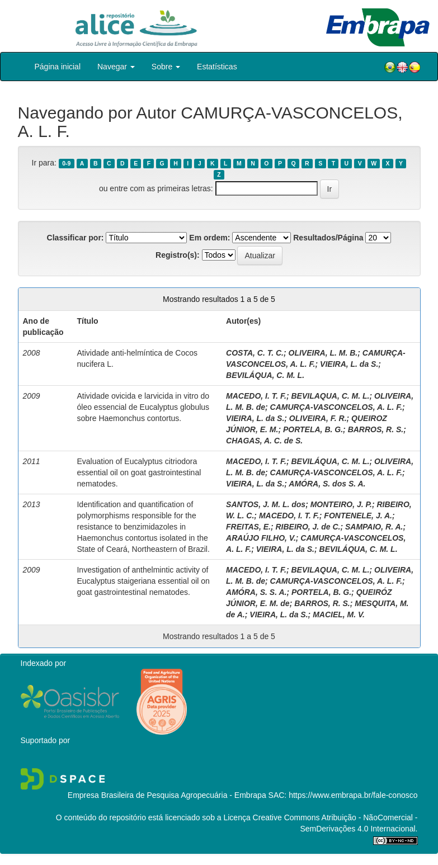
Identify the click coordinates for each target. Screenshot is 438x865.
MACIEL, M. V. (339, 614)
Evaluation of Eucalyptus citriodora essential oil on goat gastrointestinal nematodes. (139, 472)
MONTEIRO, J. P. (341, 504)
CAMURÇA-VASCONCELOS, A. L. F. (336, 407)
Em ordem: (209, 237)
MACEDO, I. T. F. (256, 395)
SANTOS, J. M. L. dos (265, 504)
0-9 (66, 163)
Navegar (116, 66)
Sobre (166, 66)
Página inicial (58, 66)
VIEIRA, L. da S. (349, 364)
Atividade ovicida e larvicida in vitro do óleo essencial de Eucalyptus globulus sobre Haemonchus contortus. (143, 407)
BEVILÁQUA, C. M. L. (265, 375)
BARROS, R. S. (376, 429)
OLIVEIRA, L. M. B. (323, 352)
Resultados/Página (328, 237)
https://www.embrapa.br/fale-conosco (353, 795)
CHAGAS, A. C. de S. (264, 440)
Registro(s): (178, 254)
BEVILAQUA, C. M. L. (330, 395)
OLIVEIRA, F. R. (318, 418)
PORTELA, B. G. (313, 429)
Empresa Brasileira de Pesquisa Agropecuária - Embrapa (167, 795)
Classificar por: (75, 237)
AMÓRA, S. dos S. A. (327, 483)
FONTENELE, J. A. (358, 515)
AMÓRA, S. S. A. (256, 592)
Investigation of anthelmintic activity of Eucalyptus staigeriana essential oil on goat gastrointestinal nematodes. (143, 581)
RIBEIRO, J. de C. (307, 526)
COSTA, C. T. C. (255, 352)
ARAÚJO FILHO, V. (261, 537)
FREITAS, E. (248, 526)
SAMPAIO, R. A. (374, 526)
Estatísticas (217, 66)
